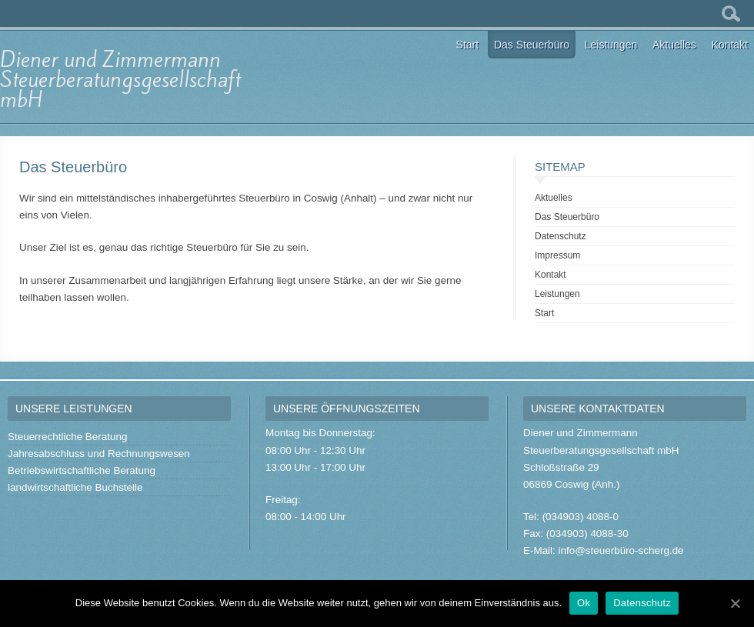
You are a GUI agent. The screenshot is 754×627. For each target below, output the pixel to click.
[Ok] (734, 603)
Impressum (557, 255)
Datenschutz (560, 236)
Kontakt (730, 44)
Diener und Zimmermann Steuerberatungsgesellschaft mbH (120, 79)
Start (467, 44)
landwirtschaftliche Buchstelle (75, 487)
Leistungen (611, 44)
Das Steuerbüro (531, 44)
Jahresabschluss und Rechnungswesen (99, 453)
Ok (583, 603)
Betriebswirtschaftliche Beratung (81, 470)
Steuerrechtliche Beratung (67, 436)
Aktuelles (674, 44)
